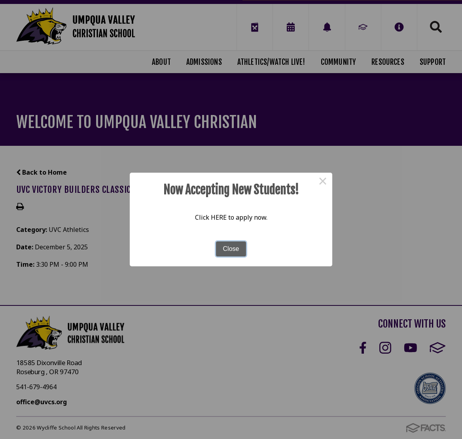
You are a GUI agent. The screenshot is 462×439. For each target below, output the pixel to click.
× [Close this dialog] (323, 182)
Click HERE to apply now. (231, 217)
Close (231, 248)
